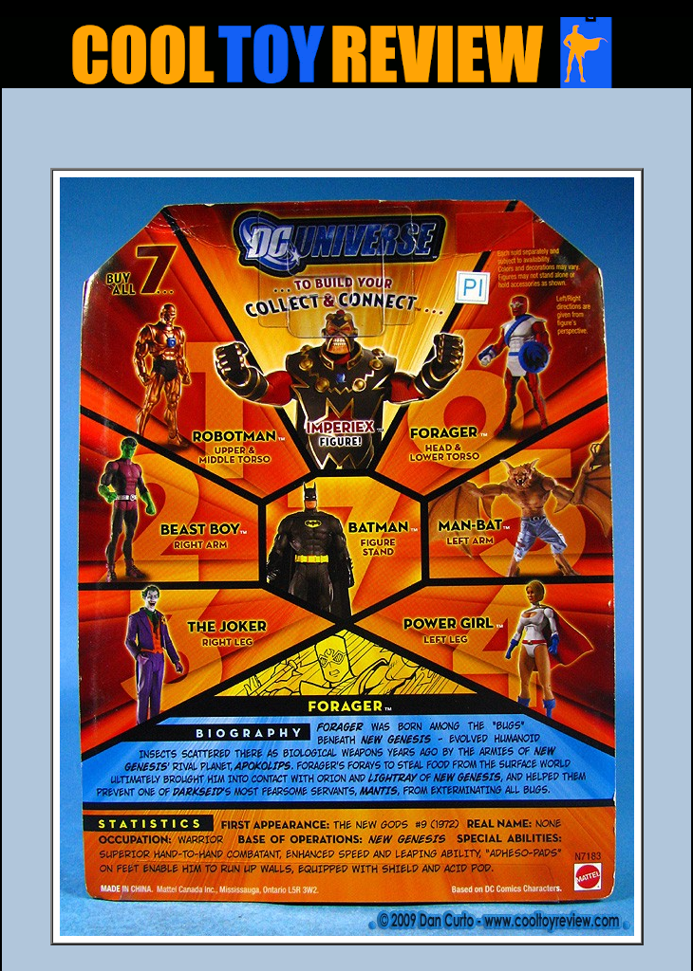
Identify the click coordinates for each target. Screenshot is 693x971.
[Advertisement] (346, 133)
